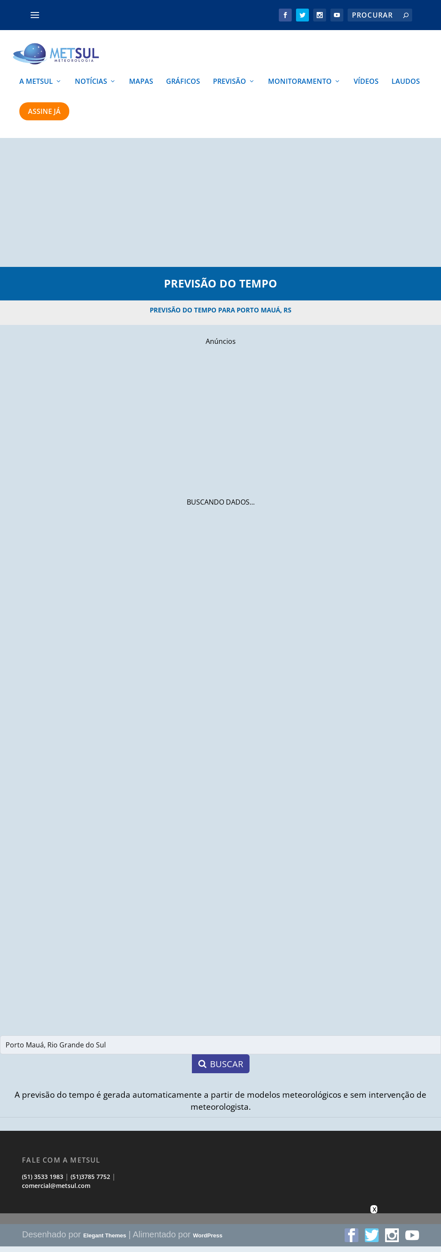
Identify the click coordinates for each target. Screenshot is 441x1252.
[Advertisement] (220, 208)
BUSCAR (220, 1069)
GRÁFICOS (183, 87)
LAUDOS (406, 87)
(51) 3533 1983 (42, 1182)
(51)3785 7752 (90, 1182)
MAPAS (141, 87)
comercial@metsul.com (56, 1191)
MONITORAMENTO (300, 87)
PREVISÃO (229, 87)
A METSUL (36, 87)
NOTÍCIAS (91, 87)
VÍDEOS (366, 87)
